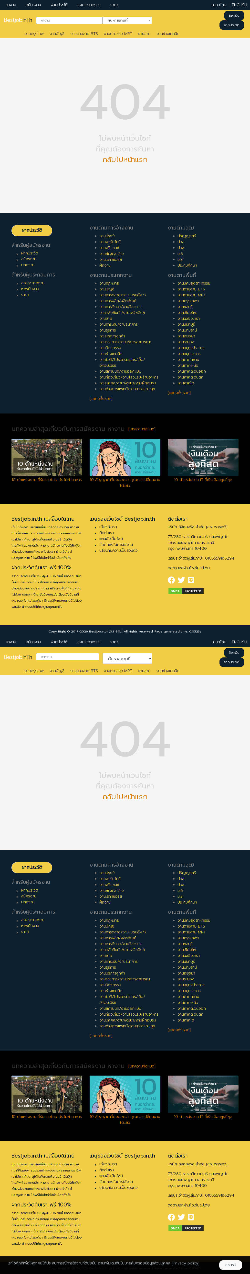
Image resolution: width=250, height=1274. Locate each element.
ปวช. (181, 248)
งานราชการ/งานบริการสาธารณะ (125, 342)
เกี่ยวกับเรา (108, 527)
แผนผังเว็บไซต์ (111, 539)
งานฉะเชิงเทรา (188, 318)
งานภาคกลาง (188, 360)
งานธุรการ (107, 330)
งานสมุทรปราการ (191, 348)
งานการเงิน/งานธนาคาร (118, 324)
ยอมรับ (230, 1265)
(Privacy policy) (185, 1263)
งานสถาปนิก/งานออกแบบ (120, 371)
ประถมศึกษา (187, 265)
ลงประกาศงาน (89, 5)
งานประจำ (107, 236)
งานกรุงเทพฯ (188, 301)
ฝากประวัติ (59, 5)
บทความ (27, 265)
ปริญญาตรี (186, 236)
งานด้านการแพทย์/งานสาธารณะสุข (127, 389)
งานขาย (144, 34)
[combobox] (69, 20)
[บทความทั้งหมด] (142, 429)
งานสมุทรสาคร (189, 354)
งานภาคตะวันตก (190, 377)
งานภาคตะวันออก (191, 371)
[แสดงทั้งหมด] (101, 399)
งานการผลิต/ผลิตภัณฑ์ (117, 301)
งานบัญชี (57, 34)
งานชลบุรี (185, 307)
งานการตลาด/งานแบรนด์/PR (122, 295)
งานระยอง (185, 342)
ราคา (114, 5)
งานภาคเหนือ (187, 365)
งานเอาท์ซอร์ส (110, 260)
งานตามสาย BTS (84, 34)
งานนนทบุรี (186, 324)
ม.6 (180, 254)
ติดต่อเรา (106, 533)
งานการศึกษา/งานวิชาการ (120, 307)
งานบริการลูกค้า (112, 336)
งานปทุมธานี (187, 330)
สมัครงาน (33, 5)
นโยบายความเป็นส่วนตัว (118, 550)
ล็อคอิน (234, 15)
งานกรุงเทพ (34, 34)
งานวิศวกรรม (110, 348)
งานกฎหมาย (109, 283)
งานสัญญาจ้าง (111, 254)
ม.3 (180, 260)
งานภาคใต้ (185, 383)
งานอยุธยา (186, 336)
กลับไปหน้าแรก (125, 159)
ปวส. (181, 242)
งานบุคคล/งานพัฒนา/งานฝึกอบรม (127, 383)
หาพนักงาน (30, 289)
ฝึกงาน (105, 265)
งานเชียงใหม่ (187, 313)
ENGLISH (239, 5)
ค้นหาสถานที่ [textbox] (124, 20)
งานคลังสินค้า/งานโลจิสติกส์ (122, 313)
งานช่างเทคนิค (167, 34)
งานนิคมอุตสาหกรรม (193, 283)
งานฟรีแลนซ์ (109, 248)
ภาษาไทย (218, 5)
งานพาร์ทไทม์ (110, 242)
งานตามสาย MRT (118, 34)
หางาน (11, 5)
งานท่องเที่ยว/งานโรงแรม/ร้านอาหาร (128, 377)
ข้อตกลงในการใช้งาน (116, 545)
